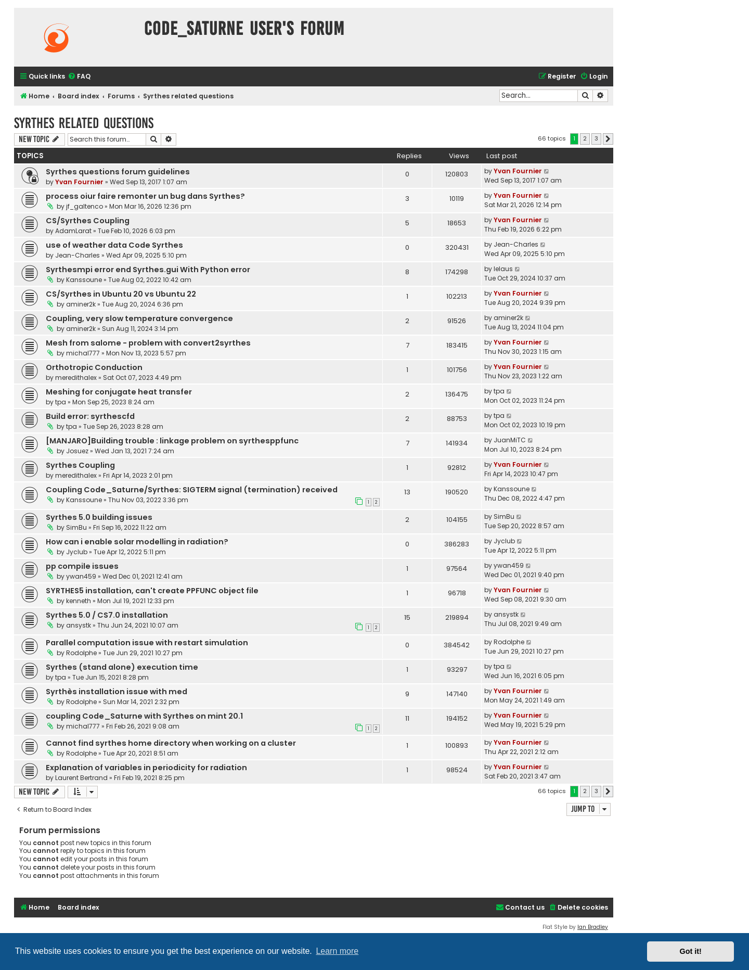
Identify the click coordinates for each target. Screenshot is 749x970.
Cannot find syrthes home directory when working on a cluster (171, 743)
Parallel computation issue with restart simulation (147, 642)
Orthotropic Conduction (94, 367)
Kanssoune (84, 279)
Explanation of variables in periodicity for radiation (146, 767)
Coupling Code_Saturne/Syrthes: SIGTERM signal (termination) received (192, 489)
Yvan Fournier (79, 181)
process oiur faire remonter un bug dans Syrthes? (145, 196)
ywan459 (81, 576)
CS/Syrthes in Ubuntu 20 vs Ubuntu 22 (121, 294)
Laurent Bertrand (81, 777)
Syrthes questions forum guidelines (118, 172)
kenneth (78, 600)
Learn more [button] (337, 951)
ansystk (78, 625)
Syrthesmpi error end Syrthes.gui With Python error (148, 269)
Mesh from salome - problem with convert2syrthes (148, 343)
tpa (60, 402)
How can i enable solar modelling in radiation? (137, 542)
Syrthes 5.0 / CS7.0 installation (107, 615)
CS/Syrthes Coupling (88, 220)
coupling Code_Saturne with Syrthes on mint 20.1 (144, 716)
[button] (608, 139)
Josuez (77, 450)
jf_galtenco (84, 206)
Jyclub (76, 551)
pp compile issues (82, 566)
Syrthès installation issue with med (116, 691)
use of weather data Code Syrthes (114, 245)
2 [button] (585, 138)
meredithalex (76, 377)
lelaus (503, 268)
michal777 (83, 353)
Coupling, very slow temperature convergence (139, 318)
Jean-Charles (77, 255)
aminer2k (81, 304)
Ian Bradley (592, 927)
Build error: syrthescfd (90, 416)
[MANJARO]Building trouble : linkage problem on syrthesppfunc (172, 441)
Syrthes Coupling (80, 465)
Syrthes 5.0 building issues (99, 517)
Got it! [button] (691, 951)
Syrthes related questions (83, 123)
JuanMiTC (510, 440)
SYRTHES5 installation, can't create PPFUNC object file (152, 590)
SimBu (76, 527)
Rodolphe (81, 652)
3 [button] (596, 138)
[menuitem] (79, 77)
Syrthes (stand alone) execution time (122, 667)
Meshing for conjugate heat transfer (119, 392)
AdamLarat (73, 230)
